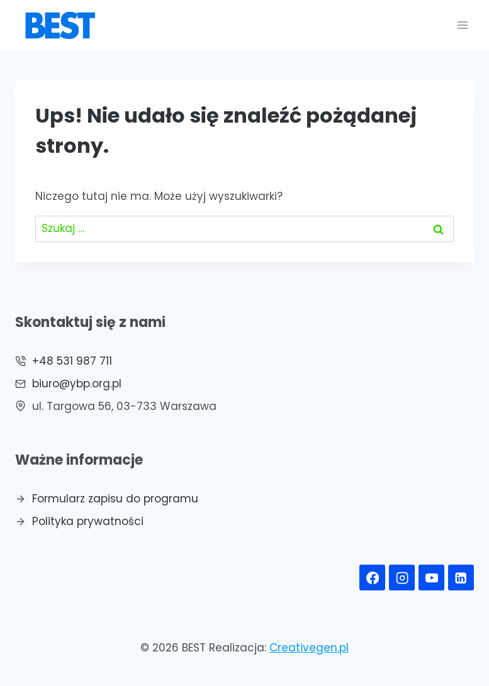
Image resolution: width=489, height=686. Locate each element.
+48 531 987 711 (72, 360)
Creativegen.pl (309, 647)
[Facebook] (372, 577)
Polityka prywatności (87, 521)
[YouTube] (431, 577)
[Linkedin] (461, 577)
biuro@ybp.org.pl (76, 383)
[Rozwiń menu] (462, 25)
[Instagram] (402, 577)
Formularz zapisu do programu (115, 498)
